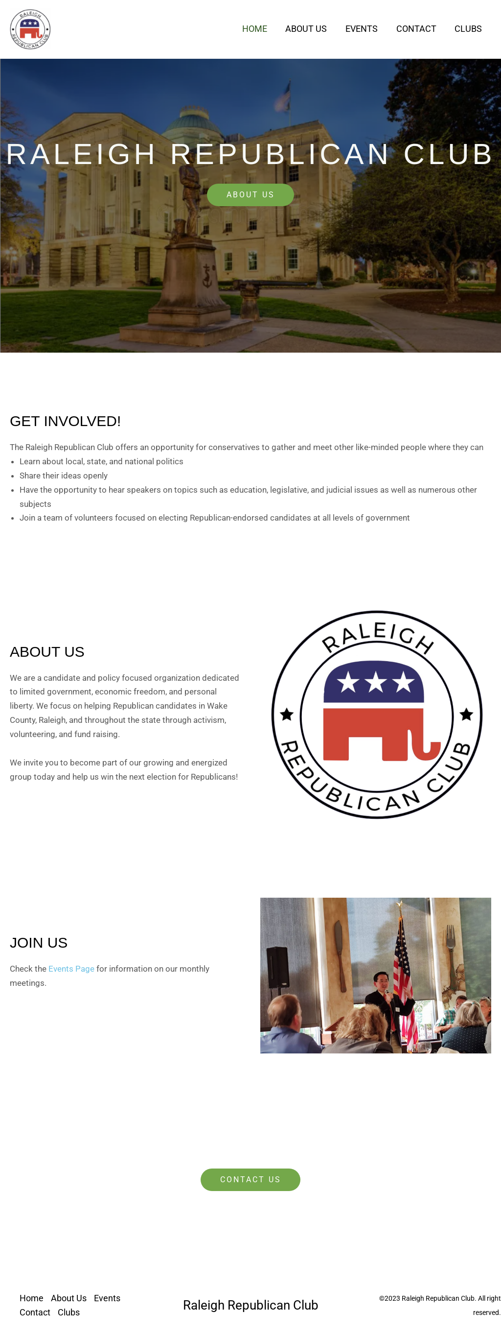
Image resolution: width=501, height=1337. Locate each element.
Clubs (468, 29)
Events (363, 29)
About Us (309, 29)
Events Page (71, 969)
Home (258, 29)
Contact (417, 29)
